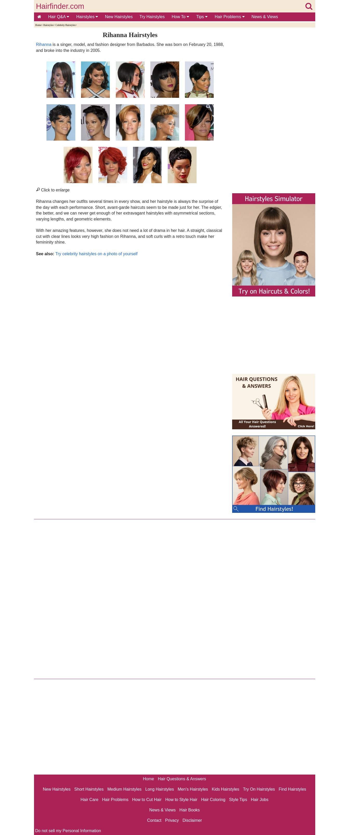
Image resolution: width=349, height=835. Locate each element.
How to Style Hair (181, 799)
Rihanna (44, 44)
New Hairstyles (119, 17)
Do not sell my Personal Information (68, 831)
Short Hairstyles (89, 789)
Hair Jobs (260, 799)
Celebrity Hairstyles (65, 25)
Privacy (172, 820)
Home (38, 25)
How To (180, 17)
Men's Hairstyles (193, 789)
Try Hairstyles (152, 17)
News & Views (265, 17)
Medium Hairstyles (124, 789)
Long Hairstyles (159, 789)
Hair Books (189, 810)
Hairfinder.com (60, 6)
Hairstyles (87, 17)
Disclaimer (192, 820)
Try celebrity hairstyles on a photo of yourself (96, 254)
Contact (154, 820)
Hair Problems (230, 17)
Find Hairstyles (292, 789)
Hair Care (89, 799)
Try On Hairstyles (259, 789)
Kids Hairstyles (225, 789)
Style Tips (238, 799)
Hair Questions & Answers (182, 779)
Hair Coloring (213, 799)
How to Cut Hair (147, 799)
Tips (201, 17)
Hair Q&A (58, 17)
